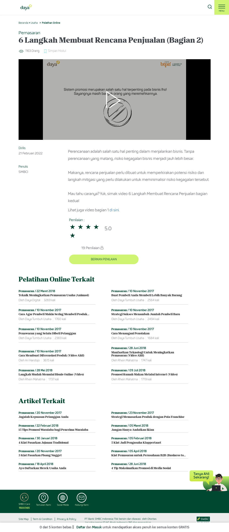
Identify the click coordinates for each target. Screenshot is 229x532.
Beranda (23, 22)
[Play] (114, 99)
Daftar (80, 527)
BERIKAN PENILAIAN (93, 259)
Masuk (97, 527)
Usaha (34, 22)
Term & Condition (42, 518)
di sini (114, 210)
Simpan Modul (57, 51)
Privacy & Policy (66, 518)
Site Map (24, 518)
